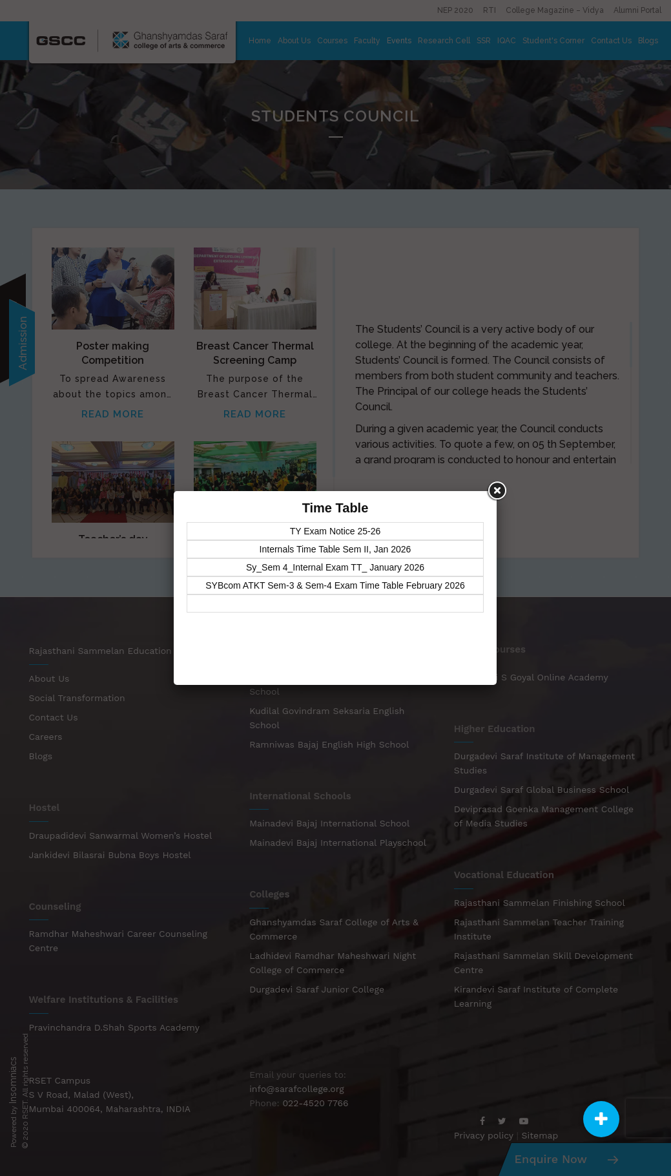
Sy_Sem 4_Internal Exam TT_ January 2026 (335, 567)
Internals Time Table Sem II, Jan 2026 (335, 549)
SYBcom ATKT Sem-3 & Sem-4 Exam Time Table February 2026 (335, 585)
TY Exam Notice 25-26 (335, 531)
